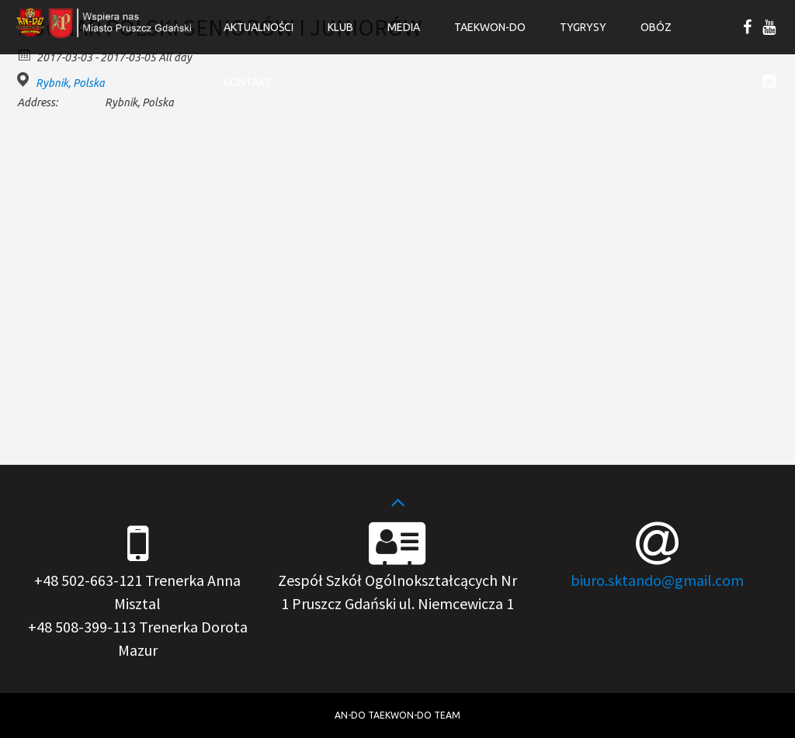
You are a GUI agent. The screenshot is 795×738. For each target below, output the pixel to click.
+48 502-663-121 (88, 580)
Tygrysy (583, 27)
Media (403, 27)
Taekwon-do (490, 27)
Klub (340, 27)
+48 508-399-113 (82, 626)
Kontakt (248, 82)
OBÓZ (656, 27)
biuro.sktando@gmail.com (657, 580)
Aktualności (258, 27)
